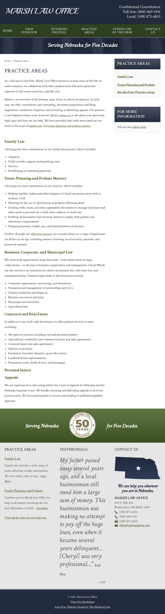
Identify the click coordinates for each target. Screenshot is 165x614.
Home (7, 31)
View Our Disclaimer (82, 602)
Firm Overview (29, 30)
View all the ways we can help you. (26, 518)
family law (35, 126)
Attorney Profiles (59, 30)
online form (139, 127)
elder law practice (41, 234)
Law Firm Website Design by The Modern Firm (82, 607)
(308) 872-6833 (148, 16)
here (14, 149)
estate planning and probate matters (69, 126)
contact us (64, 115)
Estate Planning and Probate (136, 85)
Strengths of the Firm (122, 30)
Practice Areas (89, 30)
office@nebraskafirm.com (134, 525)
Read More (42, 508)
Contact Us (153, 30)
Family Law (125, 77)
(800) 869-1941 (149, 11)
